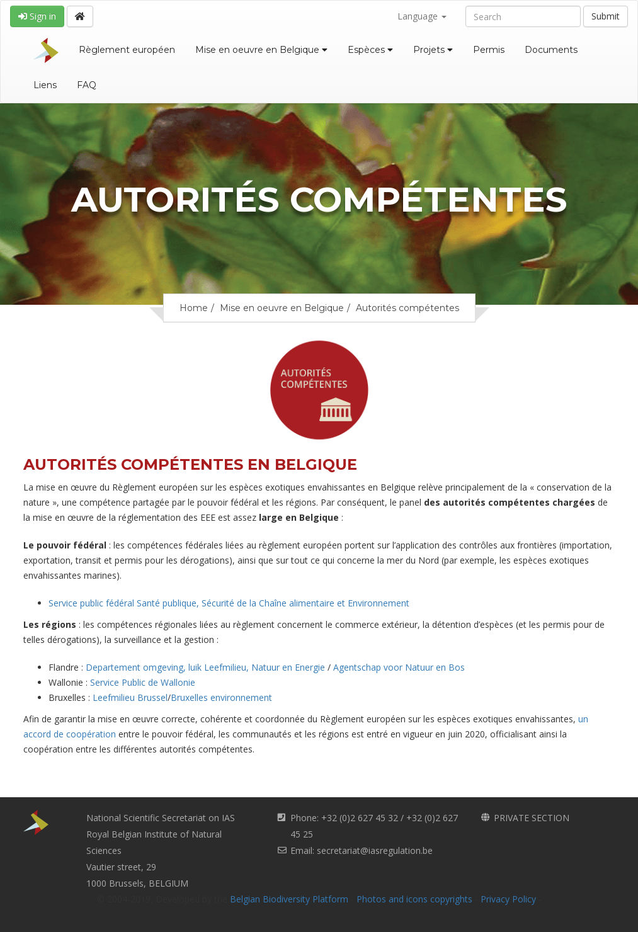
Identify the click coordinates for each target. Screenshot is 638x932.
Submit (605, 16)
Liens (45, 85)
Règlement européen (127, 49)
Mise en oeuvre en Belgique (261, 49)
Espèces (370, 49)
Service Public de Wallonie (142, 682)
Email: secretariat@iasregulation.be (361, 850)
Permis (488, 49)
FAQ (86, 85)
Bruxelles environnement (221, 697)
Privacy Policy (508, 899)
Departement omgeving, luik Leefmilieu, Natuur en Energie (207, 667)
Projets (433, 49)
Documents (551, 49)
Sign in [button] (37, 16)
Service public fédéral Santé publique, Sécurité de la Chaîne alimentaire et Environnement (228, 603)
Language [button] (422, 16)
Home (193, 308)
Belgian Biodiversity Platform (289, 899)
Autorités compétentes (407, 308)
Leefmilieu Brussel (130, 697)
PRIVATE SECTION (531, 818)
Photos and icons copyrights (414, 899)
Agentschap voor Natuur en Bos (399, 667)
